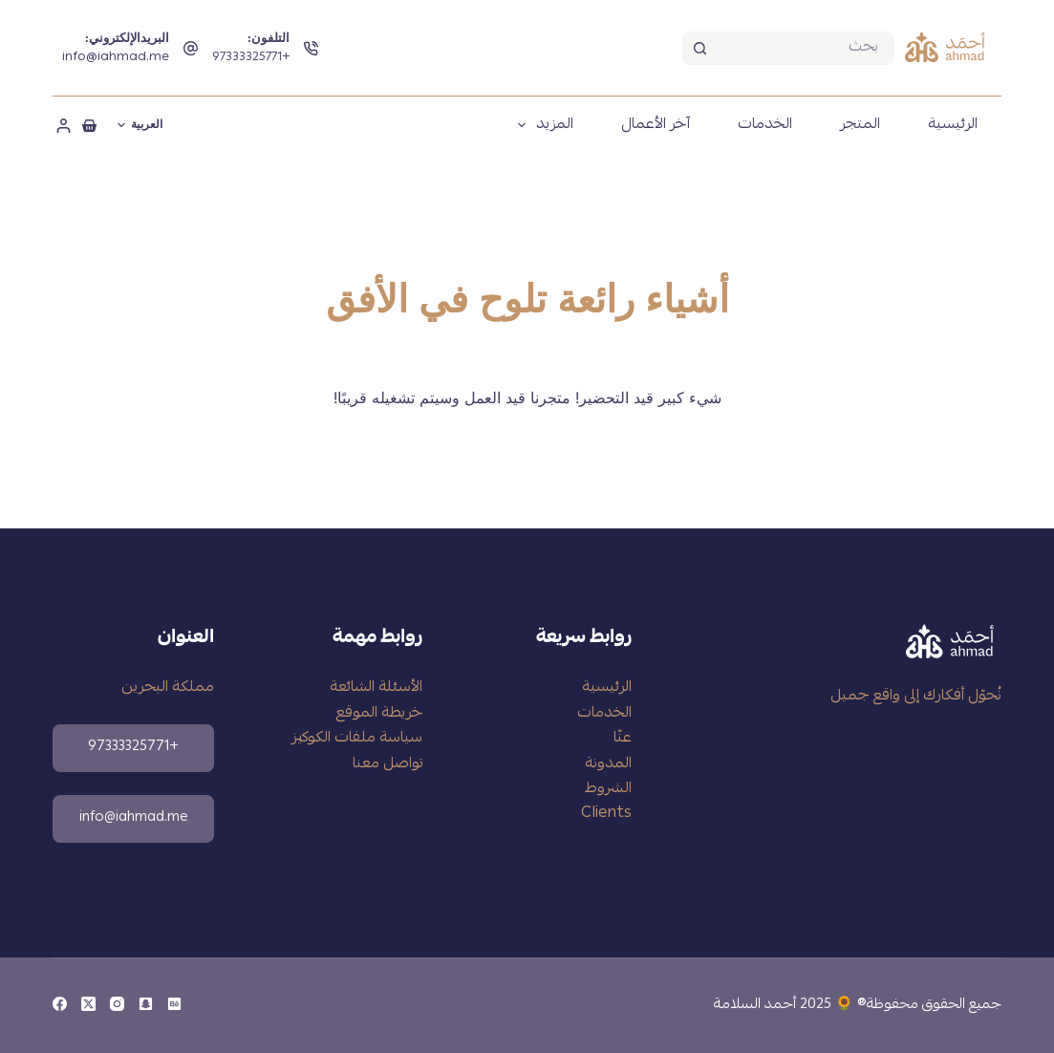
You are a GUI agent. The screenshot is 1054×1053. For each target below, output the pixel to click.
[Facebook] (60, 1004)
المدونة (608, 764)
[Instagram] (117, 1004)
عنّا (622, 738)
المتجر (860, 125)
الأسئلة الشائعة (376, 688)
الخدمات (765, 125)
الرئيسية (953, 125)
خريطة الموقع (378, 713)
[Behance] (174, 1004)
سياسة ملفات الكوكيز (356, 738)
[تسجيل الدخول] (63, 125)
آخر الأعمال (655, 125)
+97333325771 (251, 58)
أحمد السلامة (755, 1005)
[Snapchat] (146, 1004)
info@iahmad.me (115, 58)
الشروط (608, 789)
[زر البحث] (699, 48)
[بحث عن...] (805, 48)
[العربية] (140, 125)
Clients (606, 814)
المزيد (541, 125)
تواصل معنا (387, 764)
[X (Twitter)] (88, 1004)
